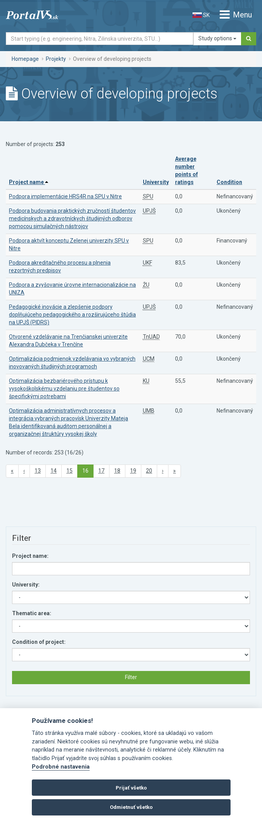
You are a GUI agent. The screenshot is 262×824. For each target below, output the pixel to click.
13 (38, 471)
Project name (28, 182)
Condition (229, 182)
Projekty (56, 59)
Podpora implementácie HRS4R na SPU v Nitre (65, 196)
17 (101, 471)
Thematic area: (31, 613)
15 (69, 471)
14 (53, 471)
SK (201, 15)
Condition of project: (39, 642)
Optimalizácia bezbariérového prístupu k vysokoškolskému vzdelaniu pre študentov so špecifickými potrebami (64, 388)
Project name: (30, 556)
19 (133, 471)
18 (117, 471)
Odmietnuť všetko (131, 807)
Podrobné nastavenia (61, 767)
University (156, 182)
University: (26, 584)
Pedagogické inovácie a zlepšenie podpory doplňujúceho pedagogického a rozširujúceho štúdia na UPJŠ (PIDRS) (72, 314)
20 (149, 471)
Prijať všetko (131, 788)
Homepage (25, 59)
